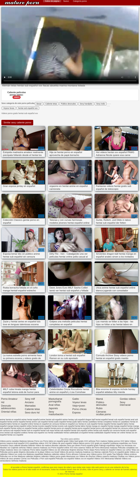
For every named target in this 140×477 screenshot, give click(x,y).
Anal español (19, 443)
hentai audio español (57, 422)
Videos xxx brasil (52, 452)
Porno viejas (89, 450)
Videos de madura (43, 445)
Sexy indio (100, 104)
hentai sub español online (82, 430)
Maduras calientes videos (54, 454)
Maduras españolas (35, 454)
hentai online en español (21, 428)
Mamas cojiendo (101, 452)
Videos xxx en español (84, 458)
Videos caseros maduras (106, 456)
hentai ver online (118, 433)
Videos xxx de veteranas (58, 450)
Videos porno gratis (57, 456)
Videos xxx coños (123, 450)
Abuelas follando (28, 445)
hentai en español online (22, 424)
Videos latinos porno (81, 443)
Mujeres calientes (41, 456)
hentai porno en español (61, 428)
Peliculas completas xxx (128, 448)
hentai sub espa (47, 430)
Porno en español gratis (119, 452)
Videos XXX (99, 458)
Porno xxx (38, 441)
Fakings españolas (107, 445)
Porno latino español (39, 450)
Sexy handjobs (86, 104)
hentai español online (23, 426)
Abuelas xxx (5, 448)
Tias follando (118, 454)
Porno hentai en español (105, 450)
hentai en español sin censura (46, 424)
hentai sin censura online (122, 428)
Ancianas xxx (130, 445)
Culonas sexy (84, 454)
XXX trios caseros (77, 448)
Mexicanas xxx (72, 456)
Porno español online (60, 448)
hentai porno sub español (101, 428)
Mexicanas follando (113, 458)
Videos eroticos (130, 454)
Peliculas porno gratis (9, 452)
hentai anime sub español (37, 422)
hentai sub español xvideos (16, 433)
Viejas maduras (6, 450)
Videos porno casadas (9, 441)
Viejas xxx (120, 445)
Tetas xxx (135, 450)
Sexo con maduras (22, 450)
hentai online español (41, 428)
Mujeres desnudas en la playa (31, 452)
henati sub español (116, 419)
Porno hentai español (21, 3)
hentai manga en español (96, 426)
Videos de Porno (92, 448)
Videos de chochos (87, 456)
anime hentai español (30, 419)
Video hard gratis (76, 441)
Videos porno (96, 454)
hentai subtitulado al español (76, 433)
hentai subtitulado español (99, 433)
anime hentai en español (10, 419)
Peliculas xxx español (65, 458)
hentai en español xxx (69, 424)
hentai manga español (117, 426)
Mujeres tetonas (76, 450)
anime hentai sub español (51, 419)
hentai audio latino (74, 422)
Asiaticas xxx (88, 452)
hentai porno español (81, 428)
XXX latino (124, 441)
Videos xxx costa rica (17, 454)
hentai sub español (63, 430)
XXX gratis (107, 454)
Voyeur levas (8, 108)
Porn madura (101, 441)
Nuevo (66, 1)
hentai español (104, 424)
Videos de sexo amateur (10, 458)
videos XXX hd (45, 443)
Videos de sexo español (62, 443)
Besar (39, 104)
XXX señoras (89, 441)
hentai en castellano (121, 422)
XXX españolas (31, 443)
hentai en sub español (88, 424)
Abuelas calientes (58, 445)
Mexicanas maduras (108, 448)
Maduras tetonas (26, 441)
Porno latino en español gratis (56, 441)
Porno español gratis (90, 445)
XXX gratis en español (100, 443)
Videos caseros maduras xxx (38, 448)
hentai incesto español (41, 426)
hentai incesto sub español (63, 426)
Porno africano (72, 454)
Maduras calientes (25, 456)
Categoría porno (80, 1)
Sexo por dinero (74, 445)
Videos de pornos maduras (71, 452)
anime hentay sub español (73, 419)
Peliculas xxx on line (8, 456)
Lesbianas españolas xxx (120, 443)
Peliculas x (35, 458)
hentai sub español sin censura (106, 430)
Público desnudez (68, 104)
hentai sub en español (30, 430)
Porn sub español (47, 458)
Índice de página (52, 1)
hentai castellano (90, 422)
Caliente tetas (51, 104)
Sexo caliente (14, 445)
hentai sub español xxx (27, 108)
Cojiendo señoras (18, 448)
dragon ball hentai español (96, 419)
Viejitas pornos (113, 441)
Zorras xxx (25, 458)
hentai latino (80, 426)
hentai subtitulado (55, 433)
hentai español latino (119, 424)
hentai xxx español (15, 435)
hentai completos (104, 422)
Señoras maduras (19, 461)
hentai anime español (16, 422)
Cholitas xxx (123, 456)
